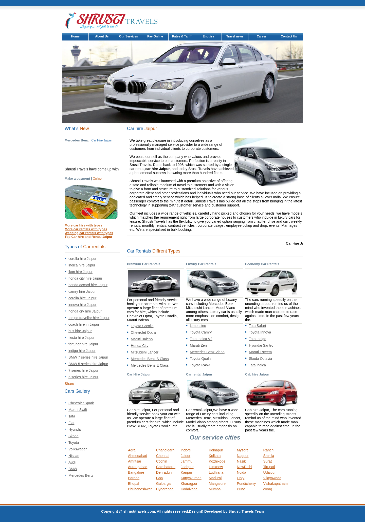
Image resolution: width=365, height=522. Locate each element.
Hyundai (74, 429)
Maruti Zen (198, 345)
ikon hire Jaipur (80, 272)
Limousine (198, 326)
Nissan (73, 456)
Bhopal (134, 484)
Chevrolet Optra (143, 332)
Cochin (162, 461)
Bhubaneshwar (140, 489)
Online (97, 178)
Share (69, 384)
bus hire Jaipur (80, 331)
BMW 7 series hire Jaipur (88, 357)
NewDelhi (244, 467)
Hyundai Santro (261, 345)
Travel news (235, 36)
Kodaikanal (189, 489)
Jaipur (185, 456)
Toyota (73, 443)
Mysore (243, 450)
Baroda (133, 478)
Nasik (242, 461)
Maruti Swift (77, 410)
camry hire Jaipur (82, 291)
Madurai (215, 478)
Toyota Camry (201, 332)
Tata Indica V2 (201, 339)
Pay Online (155, 36)
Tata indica (257, 365)
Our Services (128, 36)
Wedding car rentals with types (89, 233)
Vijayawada (272, 478)
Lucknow (216, 467)
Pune (241, 489)
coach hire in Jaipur (83, 324)
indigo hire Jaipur (82, 351)
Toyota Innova (260, 332)
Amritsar (134, 461)
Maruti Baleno (142, 339)
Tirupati (269, 467)
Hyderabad (165, 489)
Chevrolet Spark (81, 403)
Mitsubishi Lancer (144, 352)
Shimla (268, 456)
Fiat (71, 423)
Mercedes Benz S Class (150, 359)
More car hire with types (83, 225)
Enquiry (208, 36)
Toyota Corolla (142, 326)
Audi (72, 462)
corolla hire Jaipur (82, 259)
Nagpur (243, 456)
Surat (267, 461)
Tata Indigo (257, 339)
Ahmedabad (137, 456)
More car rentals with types (86, 229)
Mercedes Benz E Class (150, 365)
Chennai (162, 456)
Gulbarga (163, 484)
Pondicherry (246, 484)
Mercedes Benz (80, 475)
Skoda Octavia (260, 359)
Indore (186, 450)
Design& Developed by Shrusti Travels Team (226, 511)
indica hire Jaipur (81, 265)
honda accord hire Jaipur (87, 285)
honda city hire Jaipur (85, 278)
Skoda (73, 436)
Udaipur (269, 472)
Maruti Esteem (260, 352)
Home (75, 36)
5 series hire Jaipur (83, 377)
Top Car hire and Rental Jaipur (88, 237)
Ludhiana (216, 472)
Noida (241, 472)
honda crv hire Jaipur (85, 311)
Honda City (139, 346)
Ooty (241, 478)
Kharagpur (189, 484)
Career (261, 36)
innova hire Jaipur (82, 305)
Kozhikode (217, 461)
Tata (71, 416)
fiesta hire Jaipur (81, 338)
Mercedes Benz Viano (207, 352)
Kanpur (186, 472)
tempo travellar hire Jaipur (89, 318)
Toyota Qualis (200, 359)
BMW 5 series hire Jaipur (88, 364)
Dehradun (164, 472)
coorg (267, 489)
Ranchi (269, 450)
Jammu (186, 461)
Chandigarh (165, 450)
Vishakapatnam (275, 484)
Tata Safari (257, 326)
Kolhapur (216, 450)
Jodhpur (187, 467)
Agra (132, 450)
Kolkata (215, 456)
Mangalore (217, 484)
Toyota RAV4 (200, 365)
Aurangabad (137, 467)
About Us (101, 36)
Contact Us (289, 36)
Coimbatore (165, 467)
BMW (72, 469)
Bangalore (136, 472)
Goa (159, 478)
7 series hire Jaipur (83, 370)
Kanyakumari (191, 478)
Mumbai (215, 489)
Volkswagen (77, 449)
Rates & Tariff (181, 36)
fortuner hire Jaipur (83, 344)
